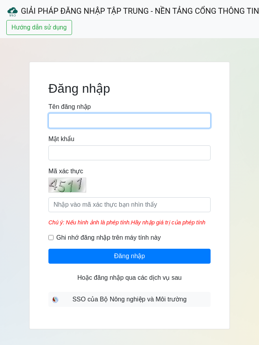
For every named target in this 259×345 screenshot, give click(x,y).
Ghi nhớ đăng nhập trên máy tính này (108, 237)
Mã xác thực (65, 171)
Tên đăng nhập (69, 106)
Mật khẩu (61, 139)
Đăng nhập (129, 256)
